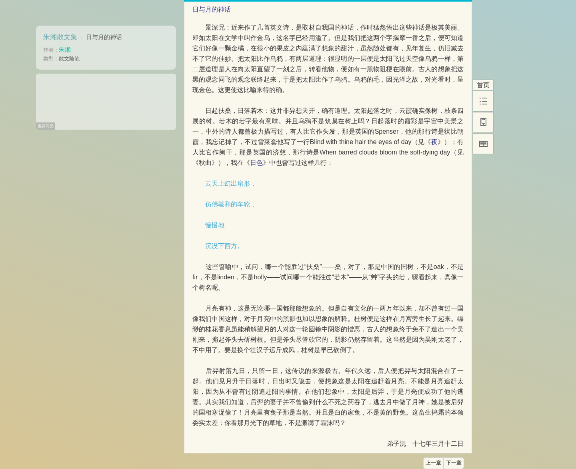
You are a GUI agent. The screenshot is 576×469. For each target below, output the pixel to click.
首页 (483, 85)
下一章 (454, 463)
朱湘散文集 (60, 37)
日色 (256, 162)
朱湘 (65, 49)
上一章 (433, 463)
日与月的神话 (104, 37)
